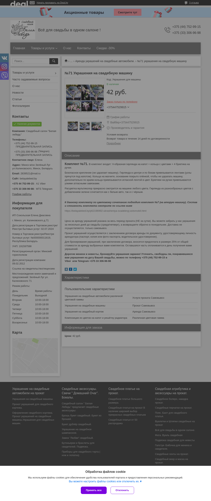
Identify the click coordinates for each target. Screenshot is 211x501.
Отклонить (122, 490)
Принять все (94, 490)
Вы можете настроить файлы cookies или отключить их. (104, 481)
